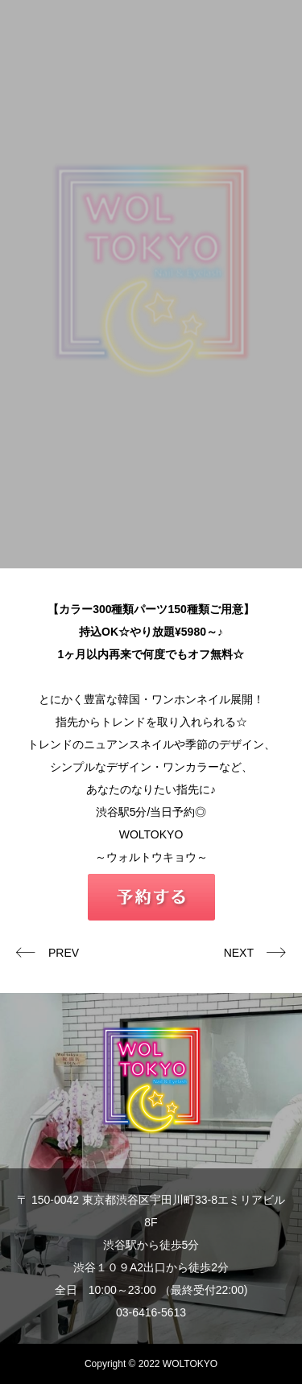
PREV (63, 952)
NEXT (239, 952)
